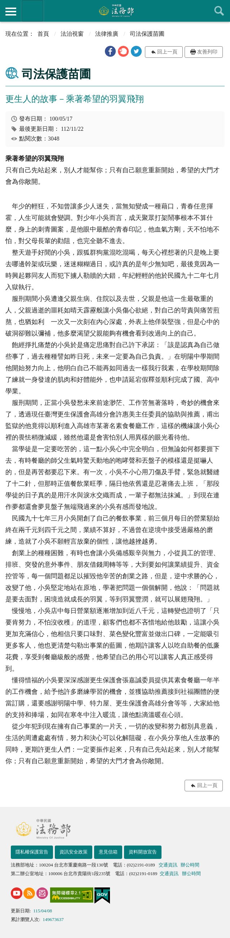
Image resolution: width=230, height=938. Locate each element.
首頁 (43, 34)
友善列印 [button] (207, 52)
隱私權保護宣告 (32, 852)
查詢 (219, 11)
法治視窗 (72, 34)
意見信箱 (108, 852)
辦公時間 (190, 865)
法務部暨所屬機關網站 (32, 11)
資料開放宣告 (143, 852)
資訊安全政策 (73, 852)
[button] (110, 51)
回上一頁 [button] (167, 52)
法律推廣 (106, 34)
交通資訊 (168, 865)
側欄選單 (10, 12)
